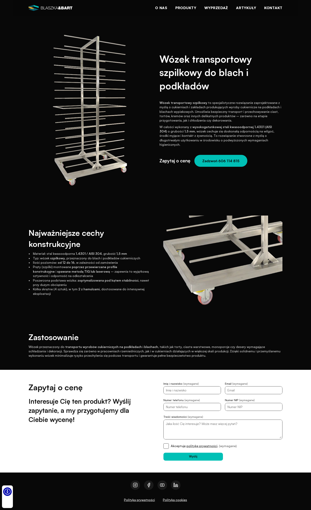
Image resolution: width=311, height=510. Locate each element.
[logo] (50, 8)
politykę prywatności (201, 446)
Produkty (185, 8)
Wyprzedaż (216, 8)
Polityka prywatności (139, 500)
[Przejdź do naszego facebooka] (149, 485)
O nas (161, 8)
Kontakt (273, 8)
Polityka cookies (175, 500)
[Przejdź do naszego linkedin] (175, 485)
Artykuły (246, 8)
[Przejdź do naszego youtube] (162, 485)
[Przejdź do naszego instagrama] (135, 485)
